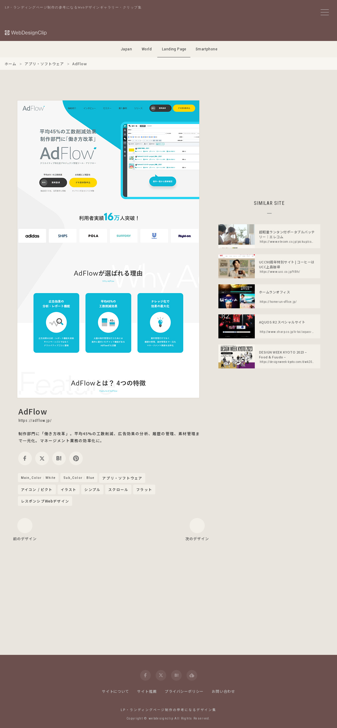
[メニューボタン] (324, 12)
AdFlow (33, 411)
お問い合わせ (223, 691)
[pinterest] (76, 458)
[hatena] (59, 458)
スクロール (118, 489)
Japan (126, 49)
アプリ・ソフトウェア (122, 478)
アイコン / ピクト (37, 489)
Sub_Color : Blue (78, 478)
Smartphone (206, 49)
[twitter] (42, 458)
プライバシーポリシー (184, 691)
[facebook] (25, 458)
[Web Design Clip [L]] (26, 32)
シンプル (92, 489)
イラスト (69, 489)
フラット (144, 489)
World (147, 49)
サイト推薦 (147, 691)
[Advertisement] (269, 142)
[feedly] (192, 675)
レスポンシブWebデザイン (45, 501)
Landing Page (174, 49)
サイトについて (115, 691)
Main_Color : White (38, 478)
